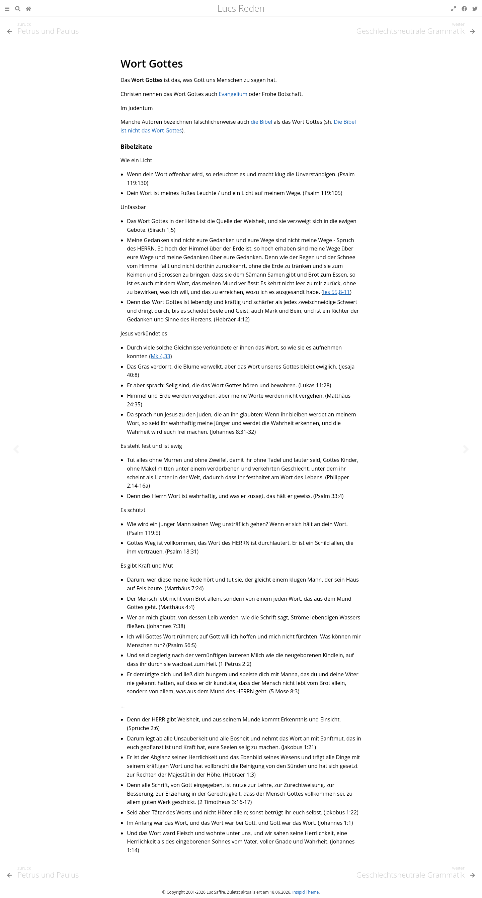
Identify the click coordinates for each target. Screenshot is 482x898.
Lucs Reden (241, 8)
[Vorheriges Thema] (16, 449)
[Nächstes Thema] (466, 449)
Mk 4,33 (160, 356)
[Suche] (17, 8)
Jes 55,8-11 (336, 292)
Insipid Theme (305, 892)
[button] (7, 8)
